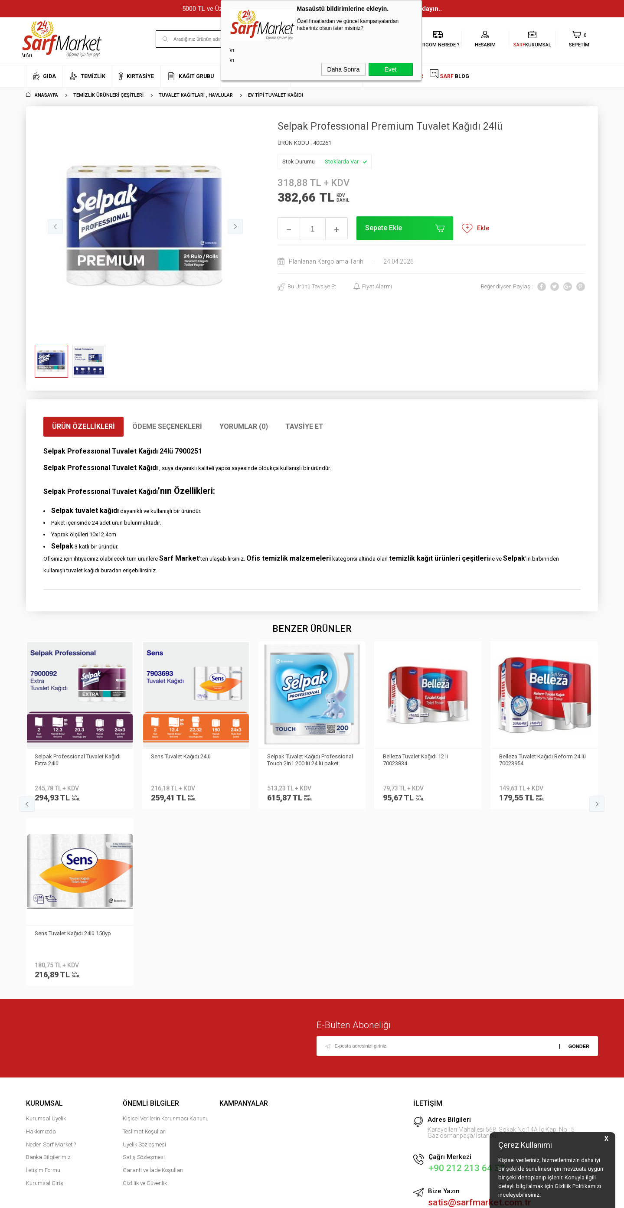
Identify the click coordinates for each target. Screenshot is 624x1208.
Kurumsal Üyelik (46, 941)
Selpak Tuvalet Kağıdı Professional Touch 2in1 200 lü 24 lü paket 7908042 (194, 760)
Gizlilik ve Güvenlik (145, 1006)
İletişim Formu (43, 993)
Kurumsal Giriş (44, 1006)
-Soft (267, 1197)
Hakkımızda (41, 954)
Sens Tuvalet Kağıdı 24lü (65, 756)
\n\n (66, 39)
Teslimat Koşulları (145, 954)
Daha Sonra (343, 69)
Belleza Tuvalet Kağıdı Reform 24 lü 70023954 (426, 760)
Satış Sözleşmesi (144, 980)
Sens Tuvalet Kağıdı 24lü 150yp (537, 756)
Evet (390, 69)
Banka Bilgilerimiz (48, 980)
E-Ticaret (286, 1197)
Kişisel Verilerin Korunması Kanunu (166, 941)
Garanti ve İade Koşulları (153, 993)
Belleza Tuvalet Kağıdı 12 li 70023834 (299, 760)
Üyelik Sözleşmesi (144, 967)
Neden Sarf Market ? (51, 967)
